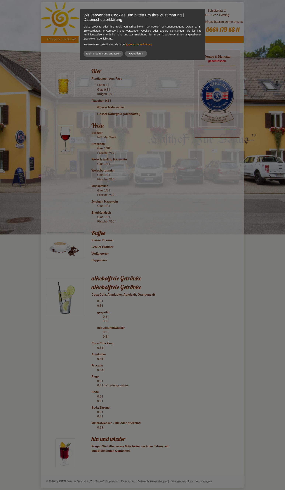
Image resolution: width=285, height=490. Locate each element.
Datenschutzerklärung (139, 44)
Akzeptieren (136, 53)
